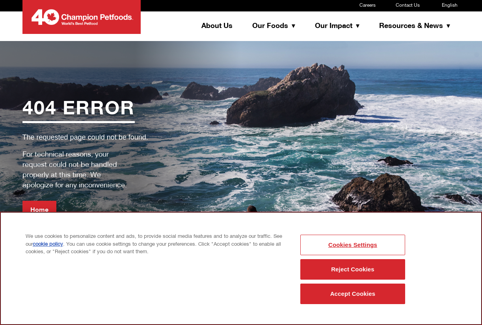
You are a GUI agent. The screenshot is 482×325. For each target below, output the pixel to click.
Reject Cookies (352, 269)
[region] (241, 268)
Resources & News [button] (412, 26)
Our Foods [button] (271, 26)
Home (39, 210)
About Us (217, 26)
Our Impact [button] (334, 26)
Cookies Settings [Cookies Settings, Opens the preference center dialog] (352, 244)
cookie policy (48, 244)
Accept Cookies (353, 293)
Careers (367, 5)
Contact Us (408, 5)
